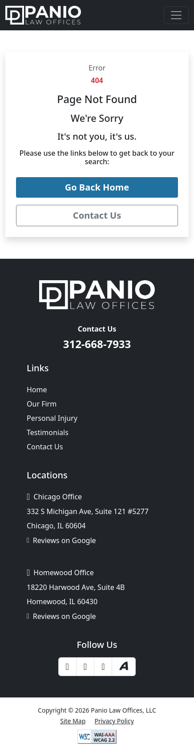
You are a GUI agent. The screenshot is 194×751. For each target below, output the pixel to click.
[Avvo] (123, 667)
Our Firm (42, 404)
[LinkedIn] (103, 667)
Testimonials (48, 432)
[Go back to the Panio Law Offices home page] (97, 187)
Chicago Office (54, 497)
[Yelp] (85, 667)
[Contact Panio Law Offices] (97, 215)
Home (37, 389)
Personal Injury (52, 418)
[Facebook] (67, 667)
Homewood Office (60, 572)
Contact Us (45, 447)
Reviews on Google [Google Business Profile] (61, 540)
